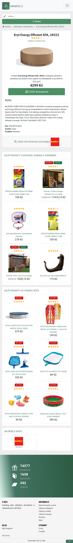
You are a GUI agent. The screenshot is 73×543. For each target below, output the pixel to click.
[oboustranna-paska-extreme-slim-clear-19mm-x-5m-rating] (19, 166)
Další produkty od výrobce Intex (21, 290)
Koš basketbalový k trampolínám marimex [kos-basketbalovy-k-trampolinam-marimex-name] (19, 235)
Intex (14, 129)
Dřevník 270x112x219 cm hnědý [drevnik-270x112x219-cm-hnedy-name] (19, 276)
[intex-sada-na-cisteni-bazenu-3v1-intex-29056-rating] (19, 346)
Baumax (16, 131)
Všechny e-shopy (45, 514)
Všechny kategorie (46, 508)
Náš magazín (7, 528)
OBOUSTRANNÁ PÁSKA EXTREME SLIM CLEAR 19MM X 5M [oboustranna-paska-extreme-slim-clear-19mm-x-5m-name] (19, 192)
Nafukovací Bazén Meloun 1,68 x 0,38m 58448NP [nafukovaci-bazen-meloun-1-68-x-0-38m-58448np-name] (53, 415)
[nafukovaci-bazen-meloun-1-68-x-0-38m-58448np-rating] (53, 388)
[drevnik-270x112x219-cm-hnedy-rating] (19, 251)
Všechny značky (45, 511)
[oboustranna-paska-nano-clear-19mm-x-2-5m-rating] (53, 208)
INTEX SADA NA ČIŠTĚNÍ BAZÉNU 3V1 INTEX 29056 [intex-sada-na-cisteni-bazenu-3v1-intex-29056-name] (19, 372)
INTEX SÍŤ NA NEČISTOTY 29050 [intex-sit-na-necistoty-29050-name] (53, 371)
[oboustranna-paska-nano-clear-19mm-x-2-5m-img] (53, 221)
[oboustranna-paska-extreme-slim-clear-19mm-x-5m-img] (19, 178)
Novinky (42, 517)
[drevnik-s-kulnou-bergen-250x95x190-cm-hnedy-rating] (53, 166)
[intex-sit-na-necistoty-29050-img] (53, 358)
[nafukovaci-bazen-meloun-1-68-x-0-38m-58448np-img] (53, 401)
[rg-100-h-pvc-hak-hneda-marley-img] (53, 263)
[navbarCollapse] (67, 6)
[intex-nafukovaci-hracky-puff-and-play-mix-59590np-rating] (19, 388)
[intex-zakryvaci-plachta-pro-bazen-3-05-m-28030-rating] (19, 301)
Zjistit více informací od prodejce (36, 142)
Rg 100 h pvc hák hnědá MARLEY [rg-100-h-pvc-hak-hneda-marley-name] (53, 276)
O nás (41, 528)
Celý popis (36, 81)
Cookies (42, 531)
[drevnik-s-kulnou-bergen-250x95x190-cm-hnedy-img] (53, 178)
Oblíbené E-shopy (13, 431)
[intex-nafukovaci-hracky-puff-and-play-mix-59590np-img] (19, 401)
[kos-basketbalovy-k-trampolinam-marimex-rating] (19, 208)
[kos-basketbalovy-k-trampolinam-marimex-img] (19, 221)
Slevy (41, 520)
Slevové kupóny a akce (47, 505)
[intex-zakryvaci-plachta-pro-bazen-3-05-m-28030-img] (19, 313)
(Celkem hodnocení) (36, 41)
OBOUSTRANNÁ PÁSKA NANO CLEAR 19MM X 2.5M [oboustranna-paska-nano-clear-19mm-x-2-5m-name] (53, 235)
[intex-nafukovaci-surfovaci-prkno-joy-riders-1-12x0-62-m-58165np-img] (53, 313)
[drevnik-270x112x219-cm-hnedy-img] (19, 263)
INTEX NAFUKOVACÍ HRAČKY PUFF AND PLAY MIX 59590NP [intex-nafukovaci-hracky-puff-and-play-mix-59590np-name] (19, 415)
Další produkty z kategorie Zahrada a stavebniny (30, 155)
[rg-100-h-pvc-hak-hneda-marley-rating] (53, 251)
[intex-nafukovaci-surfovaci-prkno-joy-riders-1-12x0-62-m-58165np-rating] (53, 301)
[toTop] (69, 541)
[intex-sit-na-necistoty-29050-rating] (53, 346)
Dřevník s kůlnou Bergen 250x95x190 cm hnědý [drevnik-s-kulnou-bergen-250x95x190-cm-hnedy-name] (53, 192)
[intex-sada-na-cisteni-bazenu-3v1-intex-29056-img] (19, 358)
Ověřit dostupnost (36, 92)
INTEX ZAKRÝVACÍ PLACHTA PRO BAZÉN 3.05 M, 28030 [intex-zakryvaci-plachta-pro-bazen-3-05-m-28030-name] (19, 326)
